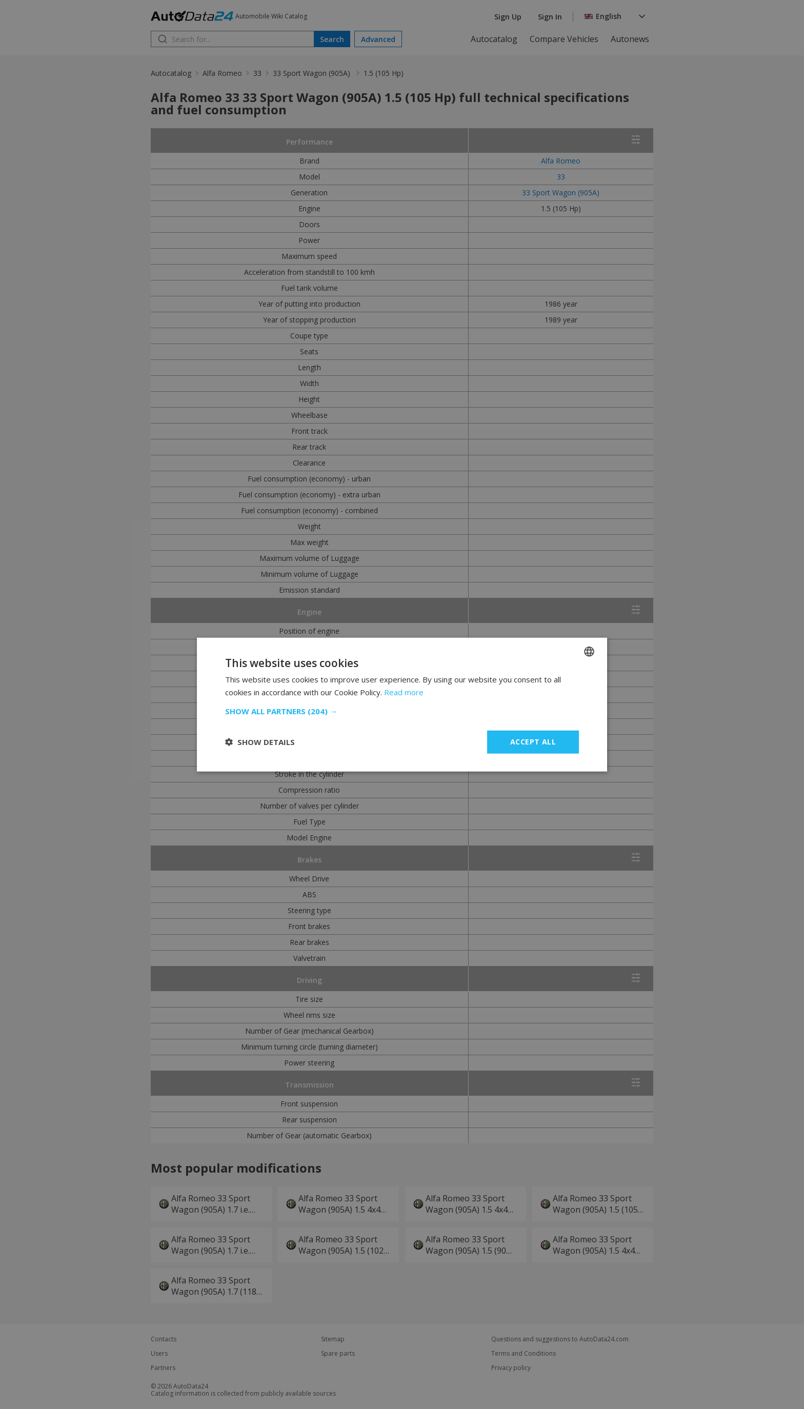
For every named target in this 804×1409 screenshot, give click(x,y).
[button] (402, 711)
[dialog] (402, 704)
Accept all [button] (533, 742)
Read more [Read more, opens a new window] (404, 692)
